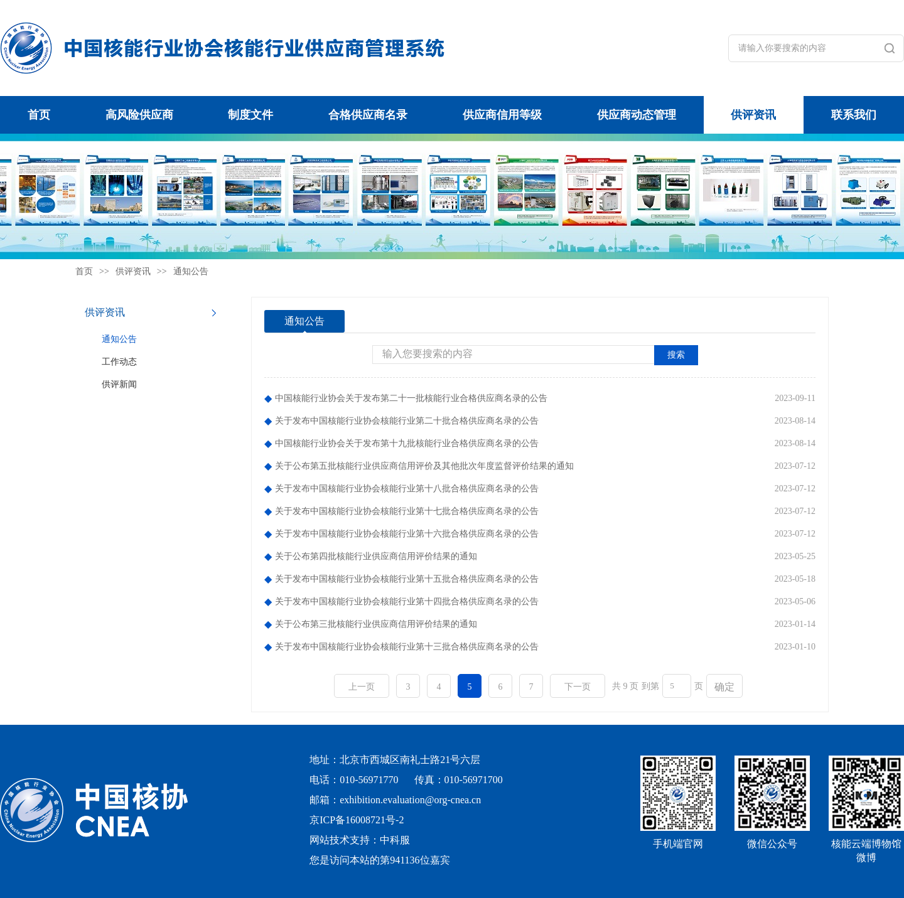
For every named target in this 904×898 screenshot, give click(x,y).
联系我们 (853, 115)
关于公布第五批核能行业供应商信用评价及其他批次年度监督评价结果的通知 (424, 466)
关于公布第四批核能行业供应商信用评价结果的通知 (376, 556)
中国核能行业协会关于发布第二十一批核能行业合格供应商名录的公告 (411, 398)
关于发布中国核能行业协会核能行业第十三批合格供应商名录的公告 (407, 646)
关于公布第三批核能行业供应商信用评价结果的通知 (376, 624)
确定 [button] (724, 687)
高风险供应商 (139, 115)
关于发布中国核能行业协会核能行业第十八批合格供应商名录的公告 (407, 488)
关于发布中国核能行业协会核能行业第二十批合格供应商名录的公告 (407, 420)
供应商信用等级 (502, 115)
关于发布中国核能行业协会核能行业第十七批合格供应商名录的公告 (407, 511)
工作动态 (119, 361)
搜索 (676, 355)
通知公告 (190, 271)
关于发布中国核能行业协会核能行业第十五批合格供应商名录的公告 (407, 579)
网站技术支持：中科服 (359, 840)
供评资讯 (753, 115)
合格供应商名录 (367, 115)
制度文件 (250, 115)
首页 (39, 115)
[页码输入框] (676, 686)
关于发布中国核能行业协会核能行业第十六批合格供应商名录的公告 (407, 533)
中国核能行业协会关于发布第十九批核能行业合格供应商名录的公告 (407, 443)
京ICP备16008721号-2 (356, 820)
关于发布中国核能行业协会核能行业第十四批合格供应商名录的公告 (407, 601)
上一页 (361, 687)
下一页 (577, 687)
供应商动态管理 (636, 115)
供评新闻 (119, 384)
